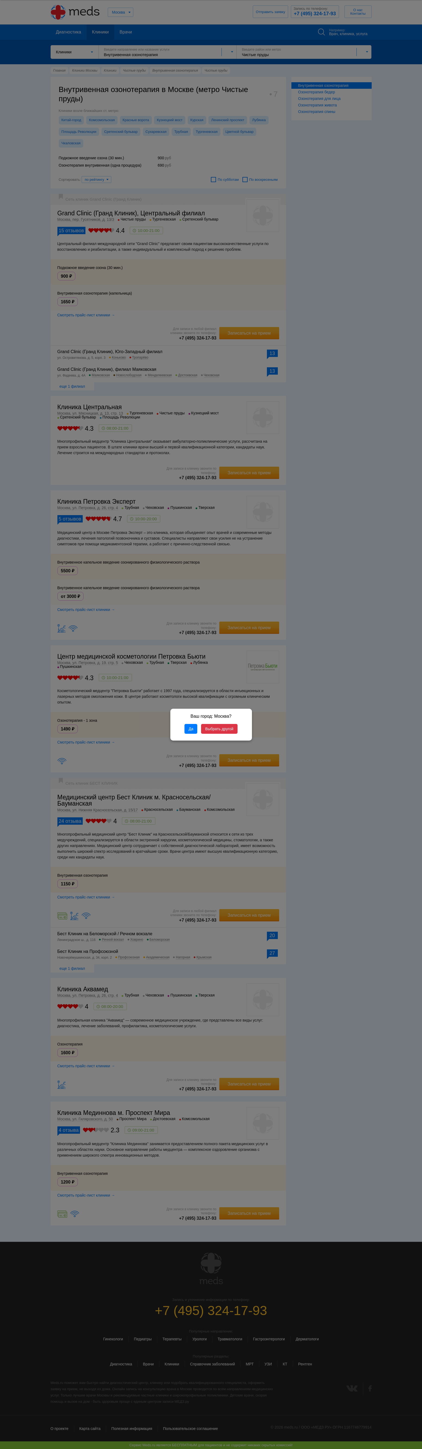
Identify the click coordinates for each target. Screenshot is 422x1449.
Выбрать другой (219, 729)
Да (191, 729)
